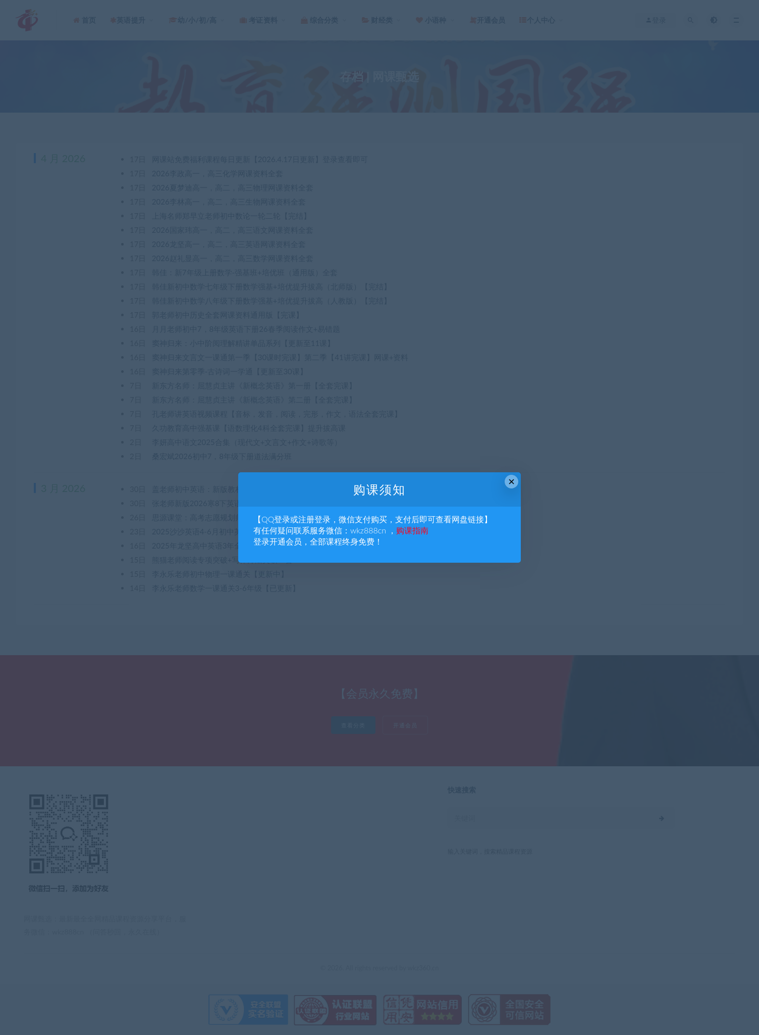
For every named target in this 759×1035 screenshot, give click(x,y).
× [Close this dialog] (511, 481)
